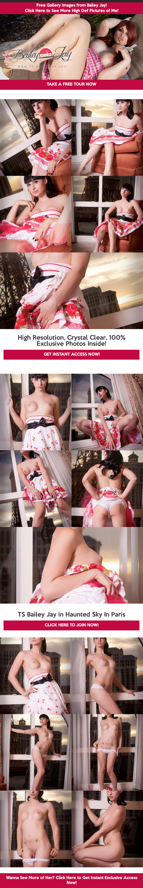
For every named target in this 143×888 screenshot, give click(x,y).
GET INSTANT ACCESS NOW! (72, 354)
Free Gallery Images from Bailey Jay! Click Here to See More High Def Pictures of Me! (71, 8)
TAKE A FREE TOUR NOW (71, 84)
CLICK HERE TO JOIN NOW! (71, 625)
